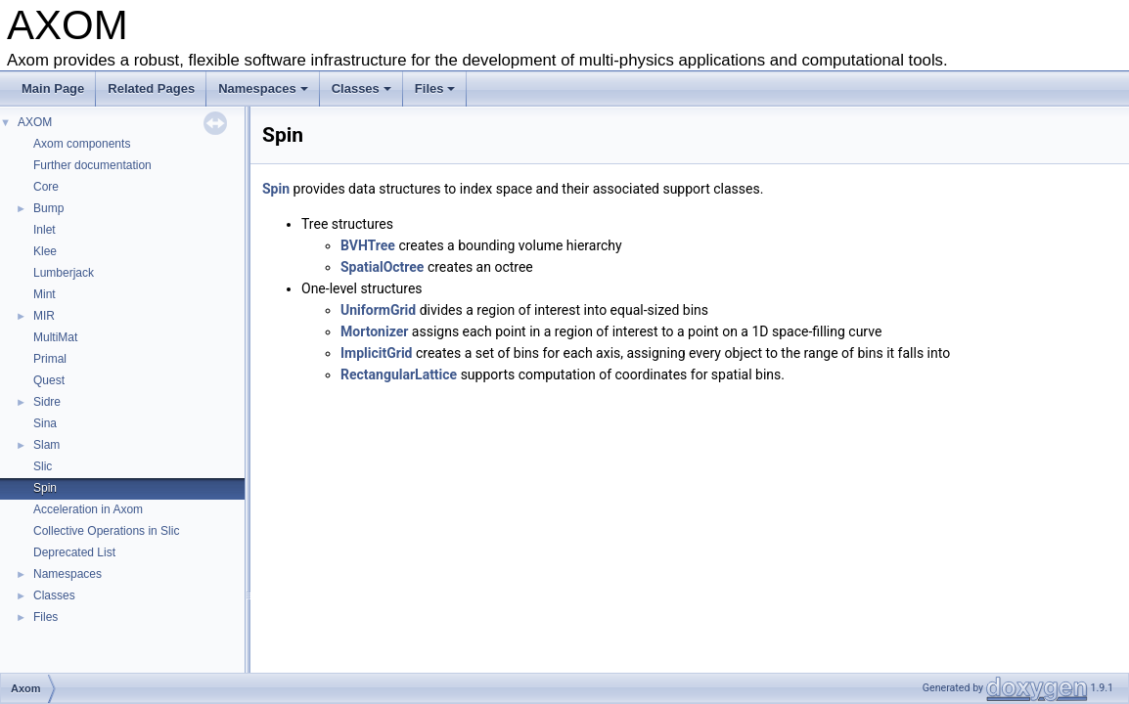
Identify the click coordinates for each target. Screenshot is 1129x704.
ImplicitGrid (376, 353)
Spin (45, 488)
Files (435, 88)
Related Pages (151, 88)
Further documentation (92, 165)
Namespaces (263, 88)
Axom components (81, 144)
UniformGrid (378, 310)
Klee (45, 251)
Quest (49, 380)
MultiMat (55, 337)
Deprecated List (74, 552)
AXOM (35, 122)
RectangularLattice (398, 374)
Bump (48, 208)
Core (46, 187)
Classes (361, 88)
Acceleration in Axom (88, 509)
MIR (44, 316)
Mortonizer (374, 331)
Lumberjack (63, 273)
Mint (44, 294)
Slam (46, 445)
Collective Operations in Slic (106, 531)
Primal (50, 359)
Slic (42, 466)
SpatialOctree (382, 267)
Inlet (44, 230)
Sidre (47, 402)
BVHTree (367, 245)
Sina (45, 423)
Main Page (53, 88)
